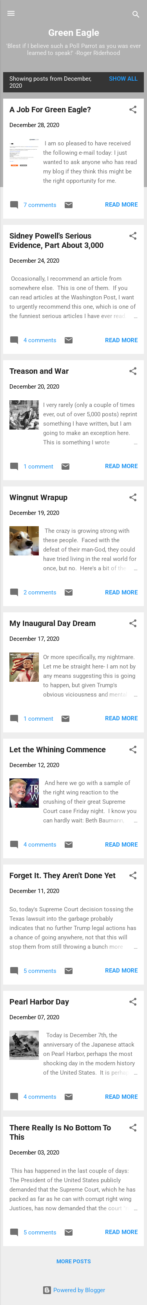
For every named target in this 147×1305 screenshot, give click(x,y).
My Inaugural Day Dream (52, 623)
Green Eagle (73, 32)
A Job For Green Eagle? (50, 109)
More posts (73, 1261)
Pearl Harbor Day (39, 1001)
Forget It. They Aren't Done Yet (62, 875)
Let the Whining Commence (57, 749)
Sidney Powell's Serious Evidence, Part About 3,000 (56, 240)
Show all (123, 78)
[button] (133, 111)
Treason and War (39, 371)
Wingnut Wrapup (38, 497)
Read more (121, 204)
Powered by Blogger (73, 1290)
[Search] (136, 16)
